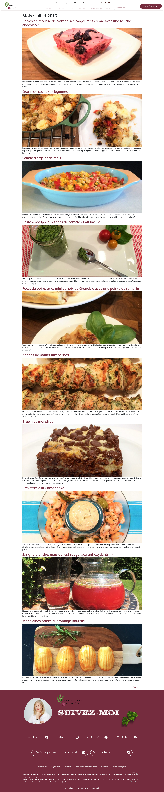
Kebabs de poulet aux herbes (45, 355)
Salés (63, 8)
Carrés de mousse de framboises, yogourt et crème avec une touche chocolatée (76, 23)
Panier (104, 767)
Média (68, 767)
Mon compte (119, 767)
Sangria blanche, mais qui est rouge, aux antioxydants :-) (67, 554)
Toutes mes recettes (100, 8)
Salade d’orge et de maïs (41, 158)
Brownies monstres (37, 421)
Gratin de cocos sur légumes (45, 91)
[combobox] (122, 8)
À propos (68, 3)
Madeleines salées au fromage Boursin (54, 621)
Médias (77, 3)
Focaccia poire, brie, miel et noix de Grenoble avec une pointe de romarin (80, 288)
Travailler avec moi (90, 3)
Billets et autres (79, 8)
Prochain (137, 687)
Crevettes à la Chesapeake (43, 488)
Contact (59, 3)
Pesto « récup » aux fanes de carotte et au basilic (61, 222)
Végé (38, 8)
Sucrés (50, 8)
